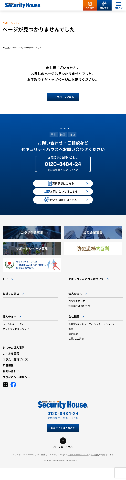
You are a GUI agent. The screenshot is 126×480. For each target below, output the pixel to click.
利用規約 (95, 466)
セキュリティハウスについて (86, 291)
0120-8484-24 (63, 164)
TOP (7, 47)
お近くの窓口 (11, 306)
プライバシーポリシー (78, 466)
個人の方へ (9, 329)
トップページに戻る (63, 97)
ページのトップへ (63, 459)
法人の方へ (75, 306)
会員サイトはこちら (63, 440)
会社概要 (73, 329)
